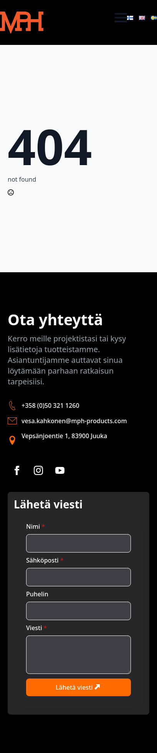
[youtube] (60, 470)
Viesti (36, 628)
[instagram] (38, 470)
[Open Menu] (121, 18)
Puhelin (37, 594)
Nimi (35, 526)
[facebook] (17, 470)
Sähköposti (44, 560)
